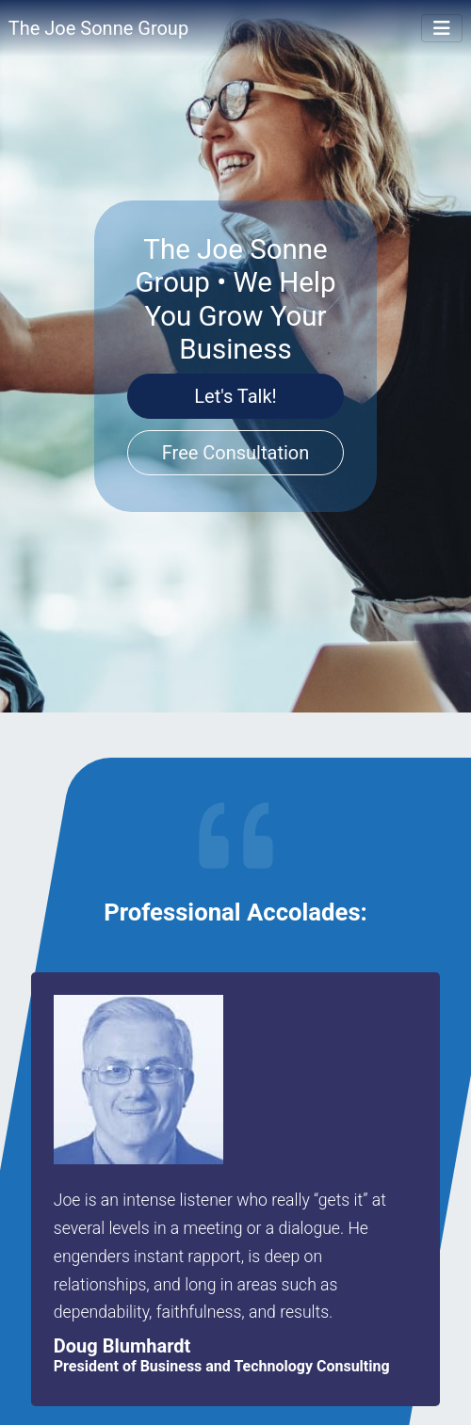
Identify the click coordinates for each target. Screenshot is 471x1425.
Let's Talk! (235, 396)
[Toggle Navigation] (442, 28)
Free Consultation (236, 452)
